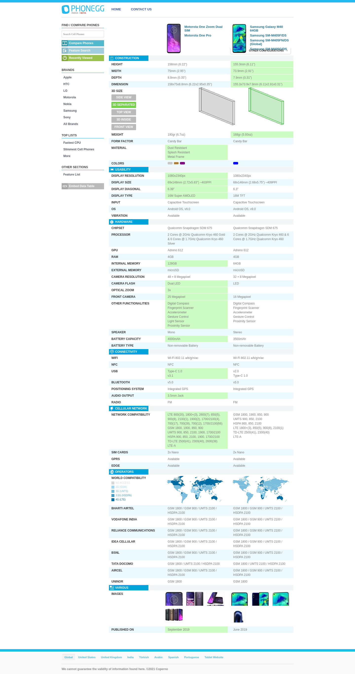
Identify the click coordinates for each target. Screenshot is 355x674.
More (67, 156)
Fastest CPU (72, 142)
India (130, 657)
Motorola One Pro (197, 35)
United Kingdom (111, 657)
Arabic (158, 657)
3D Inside (124, 119)
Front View (123, 127)
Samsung (70, 110)
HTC (66, 84)
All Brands (70, 124)
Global (68, 657)
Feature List (71, 174)
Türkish (144, 657)
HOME (116, 9)
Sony (67, 117)
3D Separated (124, 104)
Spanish (173, 657)
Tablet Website (213, 657)
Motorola (69, 97)
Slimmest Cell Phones (78, 149)
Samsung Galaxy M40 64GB (266, 28)
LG (65, 90)
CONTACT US (141, 9)
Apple (67, 77)
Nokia (67, 104)
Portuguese (191, 657)
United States (86, 657)
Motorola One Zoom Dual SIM (203, 28)
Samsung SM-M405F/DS (268, 35)
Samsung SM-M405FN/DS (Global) (269, 42)
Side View (123, 97)
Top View (124, 112)
